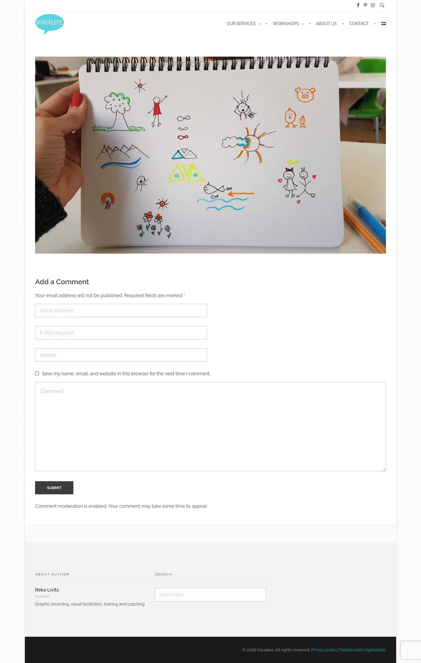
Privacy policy (324, 650)
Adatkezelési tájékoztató (363, 650)
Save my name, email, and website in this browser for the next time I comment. (126, 373)
